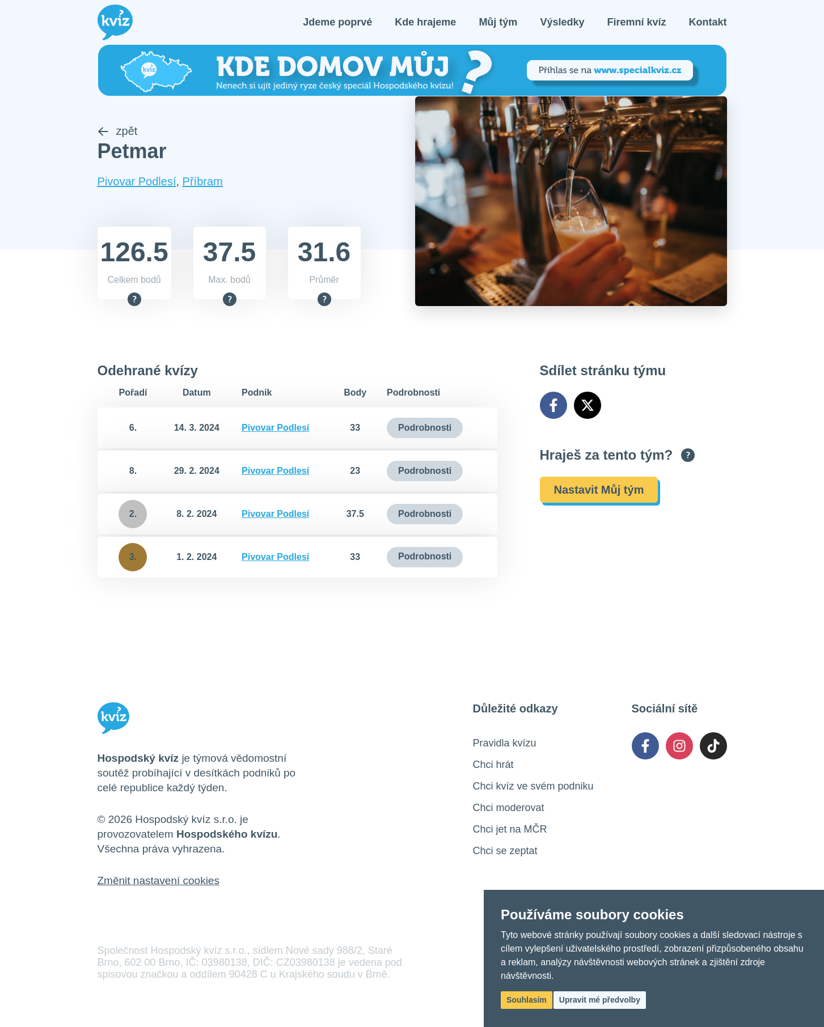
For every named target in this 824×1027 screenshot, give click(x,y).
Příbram (203, 182)
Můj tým (498, 22)
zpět (118, 132)
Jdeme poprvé (337, 22)
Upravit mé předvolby (599, 999)
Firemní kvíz (636, 22)
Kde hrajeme (425, 22)
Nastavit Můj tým (599, 491)
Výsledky (562, 22)
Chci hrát (493, 765)
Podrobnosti (424, 429)
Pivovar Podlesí (137, 182)
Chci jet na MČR (510, 830)
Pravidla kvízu (504, 744)
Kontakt (708, 22)
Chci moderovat (508, 808)
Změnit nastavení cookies (158, 882)
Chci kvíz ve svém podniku (533, 787)
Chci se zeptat (505, 852)
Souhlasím (526, 999)
